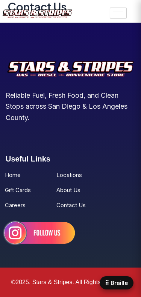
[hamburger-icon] (118, 13)
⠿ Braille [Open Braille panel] (116, 282)
